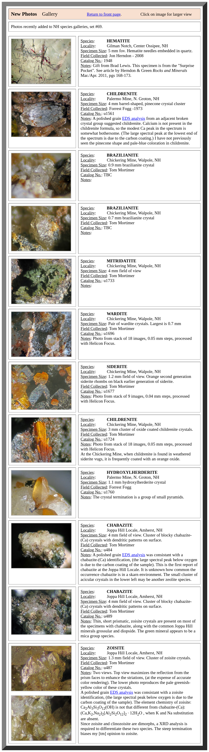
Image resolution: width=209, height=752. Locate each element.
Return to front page (104, 14)
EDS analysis (133, 118)
